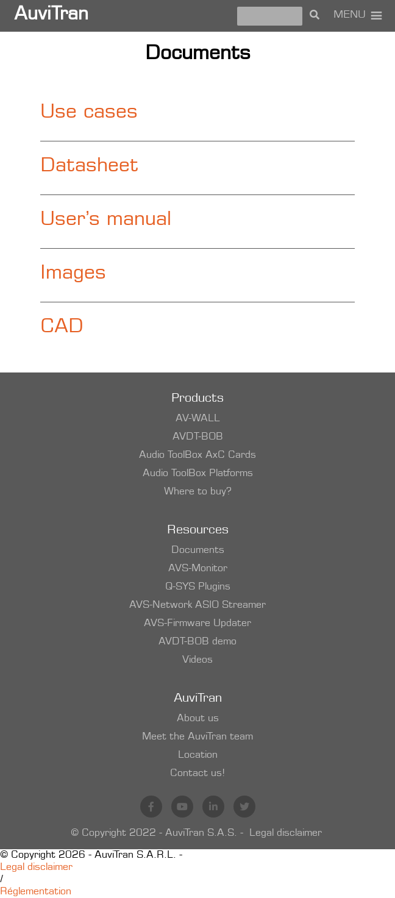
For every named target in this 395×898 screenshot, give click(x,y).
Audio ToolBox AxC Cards (197, 455)
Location (198, 755)
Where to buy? (198, 492)
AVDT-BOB (198, 437)
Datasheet (89, 167)
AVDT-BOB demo (197, 642)
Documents (197, 550)
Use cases (89, 113)
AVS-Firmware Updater (197, 624)
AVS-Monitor (197, 569)
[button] (349, 16)
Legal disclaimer (285, 833)
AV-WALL (198, 419)
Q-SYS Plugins (197, 587)
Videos (197, 660)
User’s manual (105, 220)
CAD (62, 328)
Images (73, 274)
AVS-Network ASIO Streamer (197, 605)
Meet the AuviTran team (197, 737)
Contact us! (197, 774)
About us (198, 719)
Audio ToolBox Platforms (198, 474)
